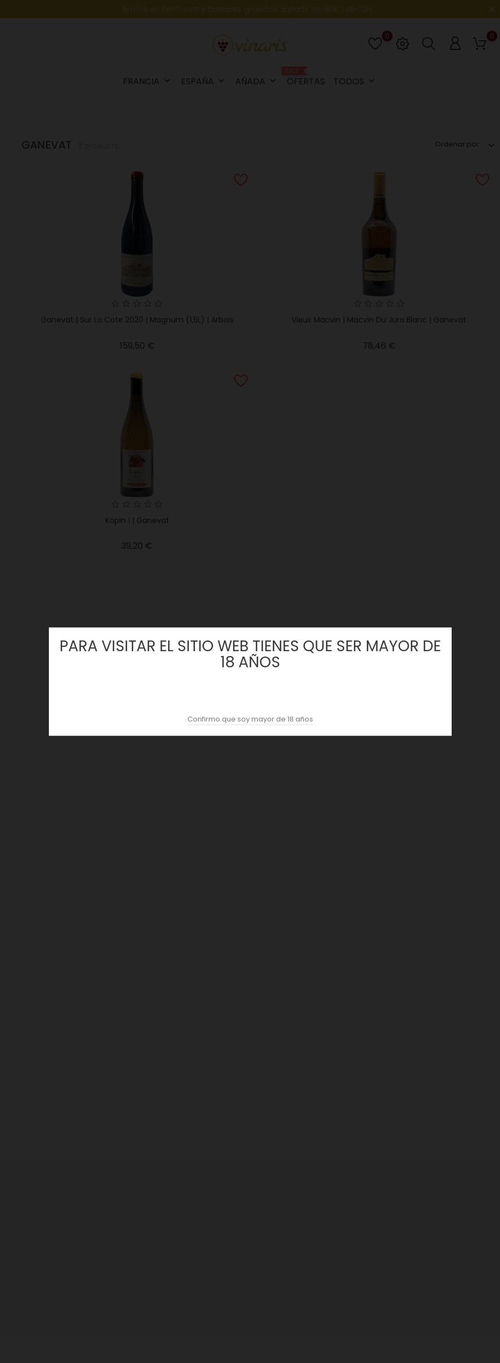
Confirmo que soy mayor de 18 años (250, 719)
